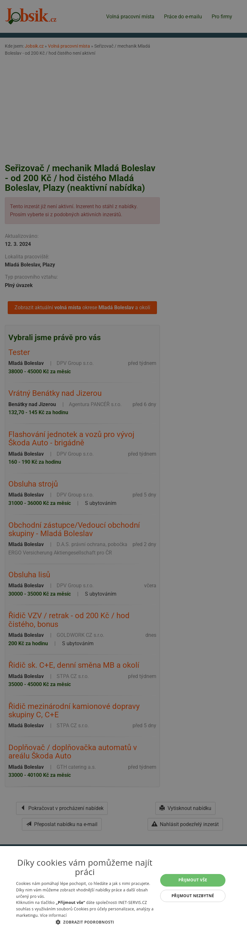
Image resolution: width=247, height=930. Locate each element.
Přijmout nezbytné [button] (192, 895)
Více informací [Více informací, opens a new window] (53, 915)
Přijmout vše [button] (192, 880)
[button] (85, 922)
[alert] (123, 465)
